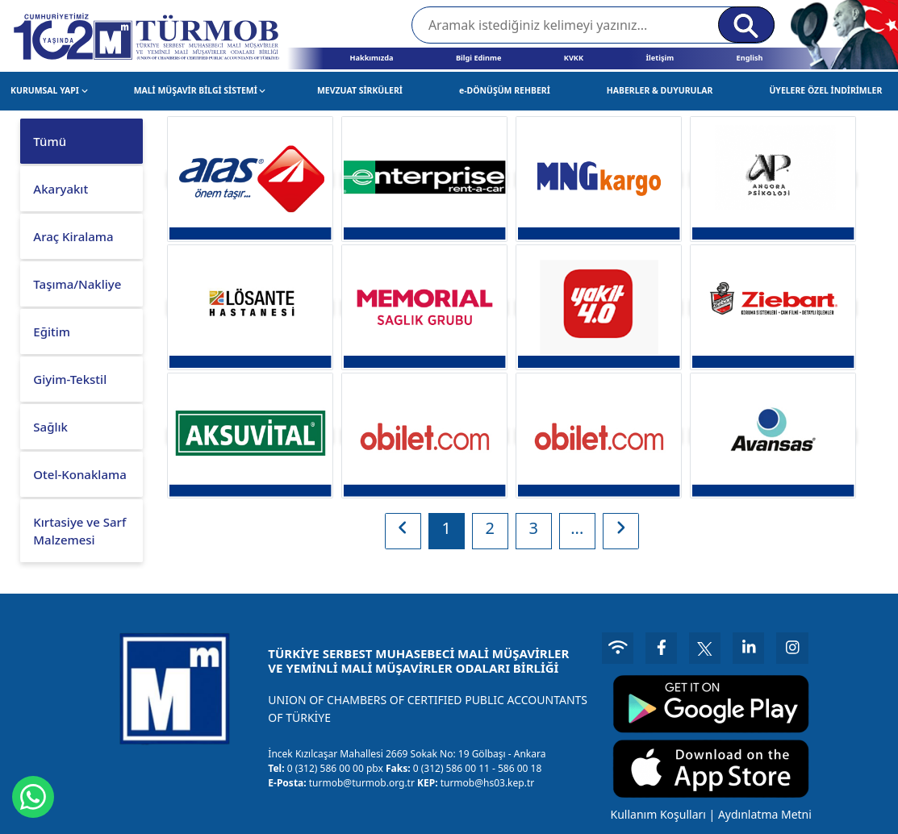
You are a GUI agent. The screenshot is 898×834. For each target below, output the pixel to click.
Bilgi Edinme (478, 57)
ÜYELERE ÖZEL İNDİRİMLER (825, 90)
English (750, 57)
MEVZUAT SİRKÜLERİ (360, 90)
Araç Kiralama (73, 236)
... (576, 528)
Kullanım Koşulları (656, 811)
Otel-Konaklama (79, 474)
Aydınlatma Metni (763, 811)
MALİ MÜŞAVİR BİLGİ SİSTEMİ (200, 90)
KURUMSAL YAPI (49, 90)
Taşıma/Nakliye (77, 284)
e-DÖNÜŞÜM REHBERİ (504, 90)
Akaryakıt (60, 189)
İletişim (659, 57)
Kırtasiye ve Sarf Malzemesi (79, 531)
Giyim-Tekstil (70, 379)
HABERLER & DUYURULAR (660, 90)
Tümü (49, 141)
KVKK (573, 57)
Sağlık (50, 427)
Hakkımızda (371, 57)
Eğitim (51, 331)
